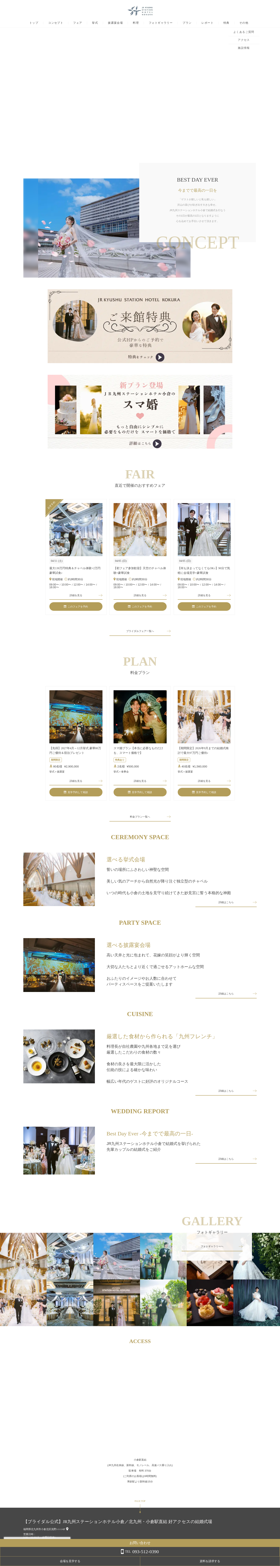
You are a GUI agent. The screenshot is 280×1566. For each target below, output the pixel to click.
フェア (77, 23)
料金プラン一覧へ (140, 819)
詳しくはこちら (39, 1556)
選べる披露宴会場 (128, 950)
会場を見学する (233, 1561)
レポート (207, 23)
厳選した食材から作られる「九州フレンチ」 (162, 1043)
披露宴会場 (115, 23)
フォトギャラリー (161, 23)
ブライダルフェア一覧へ (140, 632)
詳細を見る (76, 595)
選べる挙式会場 (126, 863)
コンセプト (55, 23)
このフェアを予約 (76, 608)
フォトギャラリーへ (212, 1255)
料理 (136, 23)
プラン (187, 23)
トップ (33, 23)
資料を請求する (264, 1561)
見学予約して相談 (76, 795)
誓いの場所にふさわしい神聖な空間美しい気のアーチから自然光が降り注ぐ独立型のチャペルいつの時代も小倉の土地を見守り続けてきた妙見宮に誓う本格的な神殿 (169, 884)
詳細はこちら (226, 907)
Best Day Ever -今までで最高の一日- (150, 1143)
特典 (226, 23)
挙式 (95, 23)
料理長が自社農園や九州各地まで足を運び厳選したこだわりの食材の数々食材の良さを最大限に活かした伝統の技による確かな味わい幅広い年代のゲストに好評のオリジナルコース (147, 1071)
